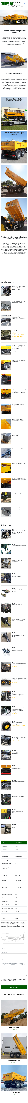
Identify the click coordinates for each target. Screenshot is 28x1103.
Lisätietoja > (14, 1029)
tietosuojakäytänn (7, 980)
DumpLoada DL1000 (14, 1060)
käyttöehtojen (24, 979)
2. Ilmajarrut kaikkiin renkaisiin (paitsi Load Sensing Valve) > (18, 335)
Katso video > (14, 666)
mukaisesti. (13, 980)
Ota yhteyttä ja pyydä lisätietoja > (18, 725)
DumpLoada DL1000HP (14, 1093)
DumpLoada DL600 (14, 1027)
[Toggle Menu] (22, 6)
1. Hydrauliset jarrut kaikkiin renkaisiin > (17, 333)
